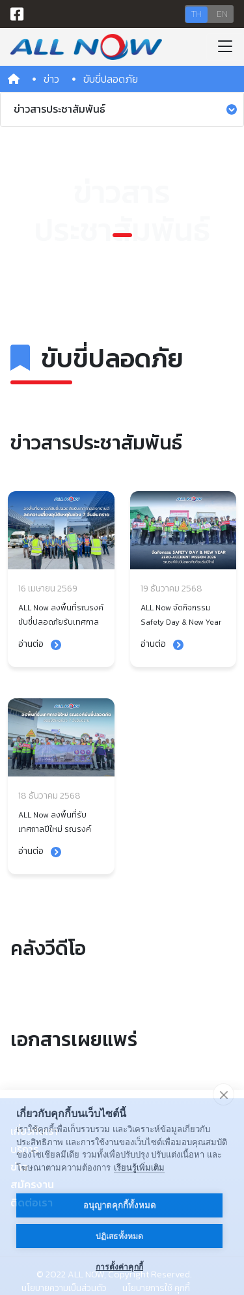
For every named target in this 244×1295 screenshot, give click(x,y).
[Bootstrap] (86, 47)
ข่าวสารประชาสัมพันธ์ (125, 109)
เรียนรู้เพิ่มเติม (139, 1168)
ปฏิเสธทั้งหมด (120, 1236)
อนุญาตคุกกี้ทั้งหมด (119, 1205)
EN (222, 14)
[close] (223, 1094)
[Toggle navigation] (225, 47)
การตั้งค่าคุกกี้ (119, 1267)
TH (196, 14)
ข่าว (51, 79)
